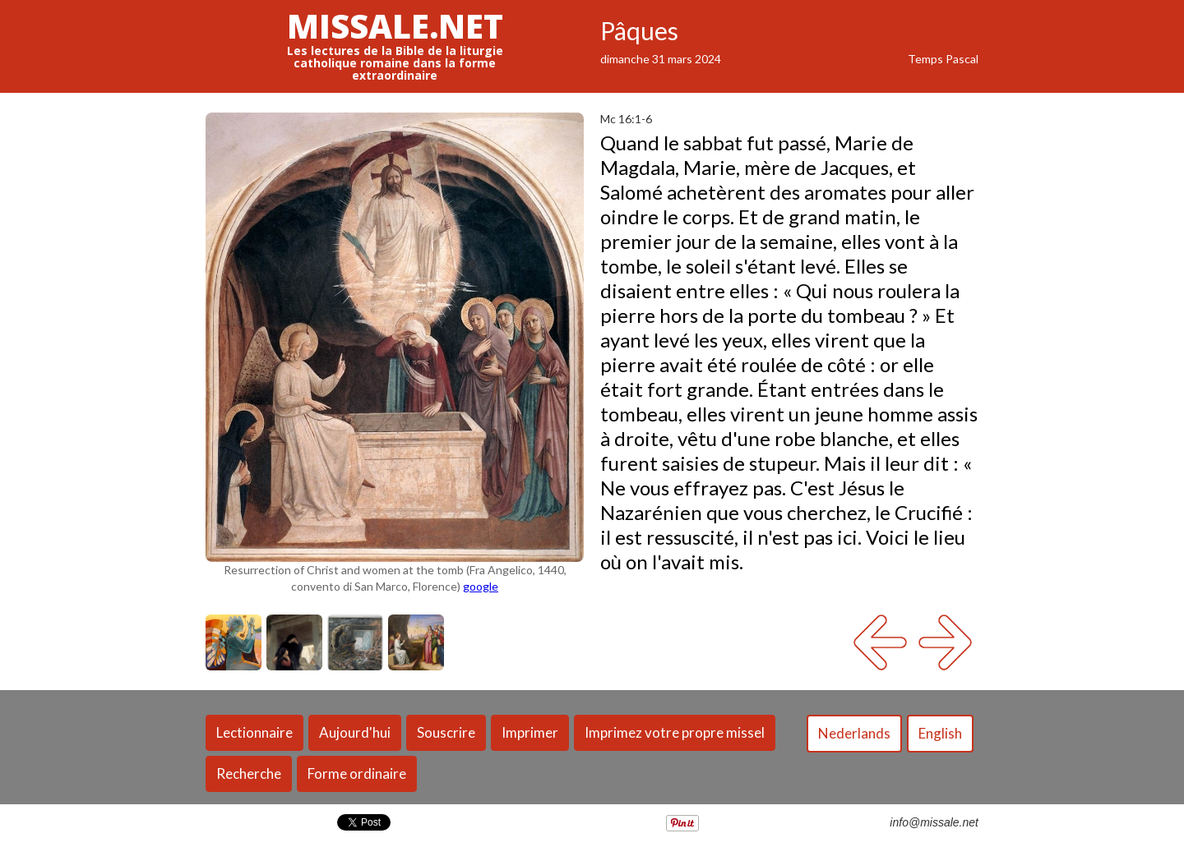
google (480, 586)
